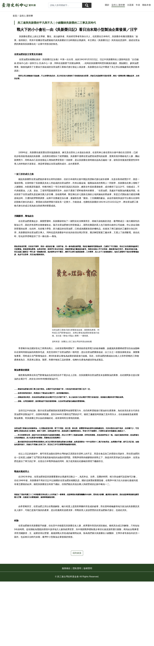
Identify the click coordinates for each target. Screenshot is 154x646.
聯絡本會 (146, 5)
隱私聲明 (77, 568)
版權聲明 (87, 568)
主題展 (130, 5)
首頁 (15, 16)
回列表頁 (77, 553)
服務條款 (66, 568)
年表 (138, 5)
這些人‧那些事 (118, 5)
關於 (107, 5)
